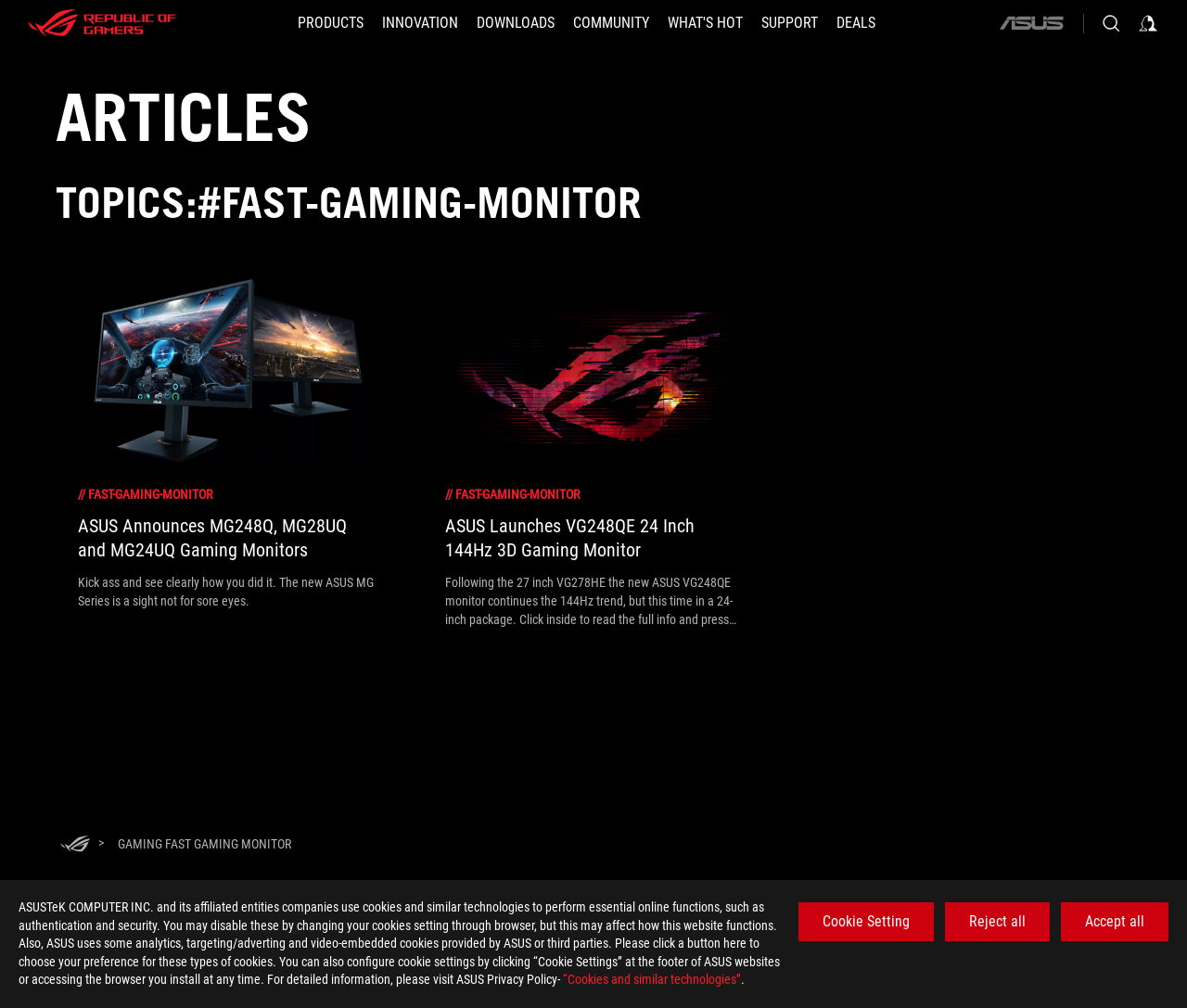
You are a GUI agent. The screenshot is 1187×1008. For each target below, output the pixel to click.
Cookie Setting (866, 921)
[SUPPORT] (789, 23)
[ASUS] (1031, 23)
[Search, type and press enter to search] (1111, 23)
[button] (331, 23)
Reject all (997, 921)
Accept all (1114, 921)
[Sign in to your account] (1148, 23)
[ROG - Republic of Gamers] (102, 23)
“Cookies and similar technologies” (652, 979)
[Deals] (855, 23)
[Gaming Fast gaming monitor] (204, 843)
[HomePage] (75, 845)
